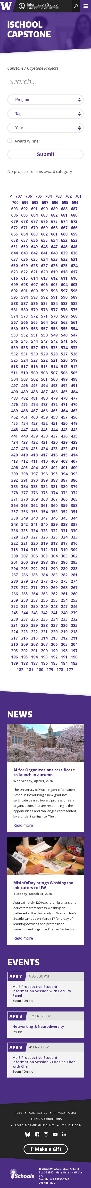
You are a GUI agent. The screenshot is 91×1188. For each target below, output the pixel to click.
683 (45, 214)
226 (65, 625)
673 (75, 221)
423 (55, 448)
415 (65, 454)
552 (25, 334)
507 (55, 372)
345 (65, 517)
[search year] (45, 128)
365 (75, 498)
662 (45, 233)
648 (45, 246)
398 (25, 473)
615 (25, 277)
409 (55, 460)
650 (25, 246)
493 (55, 385)
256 (45, 599)
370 (25, 498)
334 (35, 530)
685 (25, 214)
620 (45, 271)
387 (65, 479)
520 (65, 359)
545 (25, 340)
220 (55, 631)
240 (65, 612)
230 (25, 625)
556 (55, 328)
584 (55, 303)
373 (65, 492)
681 (65, 214)
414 (75, 454)
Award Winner (23, 141)
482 (25, 397)
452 (45, 423)
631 (75, 258)
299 (35, 561)
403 (45, 467)
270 (45, 587)
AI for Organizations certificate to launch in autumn (44, 772)
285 (35, 574)
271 (35, 587)
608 (25, 284)
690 (45, 208)
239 (75, 612)
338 (65, 524)
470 (75, 404)
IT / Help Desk (71, 1125)
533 (75, 347)
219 (65, 631)
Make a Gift (46, 1149)
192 (55, 656)
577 (55, 309)
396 (45, 473)
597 (65, 290)
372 (75, 492)
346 (55, 517)
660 (65, 233)
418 (35, 454)
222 (35, 631)
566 (25, 322)
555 (65, 328)
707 (19, 195)
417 (45, 454)
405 (25, 467)
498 (75, 378)
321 (25, 542)
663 (35, 233)
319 (45, 542)
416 (55, 454)
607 (35, 284)
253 (75, 599)
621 (35, 271)
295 (75, 561)
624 (75, 265)
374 (55, 492)
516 (35, 366)
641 (45, 252)
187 (35, 662)
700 (16, 202)
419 (25, 454)
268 (65, 587)
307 (25, 555)
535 (55, 347)
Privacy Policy (65, 1112)
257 (35, 599)
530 (35, 353)
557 (45, 328)
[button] (76, 6)
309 (75, 549)
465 (55, 410)
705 (39, 195)
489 (25, 391)
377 (25, 492)
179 (50, 669)
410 (45, 460)
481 (35, 397)
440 (25, 435)
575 (75, 309)
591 (55, 296)
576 (65, 309)
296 (65, 561)
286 (25, 574)
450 (65, 423)
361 (45, 505)
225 (75, 625)
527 (65, 353)
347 (45, 517)
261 (65, 593)
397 (35, 473)
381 (55, 486)
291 (45, 568)
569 (65, 315)
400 (75, 467)
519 (75, 359)
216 (25, 637)
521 (55, 359)
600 (35, 290)
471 (65, 404)
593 (35, 296)
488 (35, 391)
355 (35, 511)
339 (55, 524)
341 (35, 524)
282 (65, 574)
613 (45, 277)
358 (75, 505)
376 (35, 492)
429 (65, 441)
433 (25, 441)
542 (55, 340)
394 (65, 473)
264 (35, 593)
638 (75, 252)
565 (35, 322)
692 (25, 208)
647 (55, 246)
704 (49, 195)
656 (35, 239)
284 (45, 574)
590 (65, 296)
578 (45, 309)
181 (30, 669)
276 (55, 580)
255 (55, 599)
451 (55, 423)
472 (55, 404)
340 (45, 524)
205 (65, 643)
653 (65, 239)
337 (75, 524)
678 (25, 221)
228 (45, 625)
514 (55, 366)
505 (75, 372)
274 (75, 580)
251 (25, 606)
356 (25, 511)
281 (75, 574)
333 (45, 530)
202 (25, 650)
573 (25, 315)
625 (65, 265)
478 (65, 397)
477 (75, 397)
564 (45, 322)
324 (65, 536)
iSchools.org (22, 1174)
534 (65, 347)
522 (45, 359)
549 (55, 334)
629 (25, 265)
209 (25, 643)
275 (65, 580)
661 (55, 233)
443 (65, 429)
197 (75, 650)
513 (65, 366)
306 (35, 555)
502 (35, 378)
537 (35, 347)
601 (25, 290)
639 (65, 252)
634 (45, 258)
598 (55, 290)
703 (59, 195)
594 (25, 296)
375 (45, 492)
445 (45, 429)
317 (65, 542)
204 (75, 643)
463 (75, 410)
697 (45, 202)
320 (35, 542)
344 (75, 517)
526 (75, 353)
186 (45, 662)
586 (35, 303)
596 (75, 290)
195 (25, 656)
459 (45, 416)
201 (35, 650)
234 (55, 618)
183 (75, 662)
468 (25, 410)
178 (60, 669)
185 (55, 662)
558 (35, 328)
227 (55, 625)
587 (25, 303)
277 (45, 580)
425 (35, 448)
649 (35, 246)
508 (45, 372)
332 (55, 530)
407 (75, 460)
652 (75, 239)
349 (25, 517)
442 (75, 429)
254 (65, 599)
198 (65, 650)
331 (65, 530)
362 (35, 505)
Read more (23, 825)
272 (25, 587)
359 (65, 505)
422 (65, 448)
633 (55, 258)
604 (65, 284)
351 (75, 511)
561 (75, 322)
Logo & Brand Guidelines (35, 1125)
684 (35, 214)
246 (75, 606)
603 (75, 284)
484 (75, 391)
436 (65, 435)
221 (45, 631)
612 (55, 277)
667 (65, 227)
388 (55, 479)
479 (55, 397)
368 (45, 498)
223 (25, 631)
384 (25, 486)
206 (55, 643)
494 (45, 385)
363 (25, 505)
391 (25, 479)
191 (65, 656)
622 (25, 271)
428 (75, 441)
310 (65, 549)
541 (65, 340)
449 (75, 423)
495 (35, 385)
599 (45, 290)
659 (75, 233)
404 (35, 467)
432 (35, 441)
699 (26, 202)
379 (75, 486)
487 (45, 391)
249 (45, 606)
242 (45, 612)
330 (75, 530)
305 (45, 555)
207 (45, 643)
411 (35, 460)
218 (75, 631)
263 (45, 593)
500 (55, 378)
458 (55, 416)
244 (25, 612)
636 (25, 258)
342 (25, 524)
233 (65, 618)
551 (35, 334)
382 (45, 486)
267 (75, 587)
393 (75, 473)
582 (75, 303)
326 (45, 536)
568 (75, 315)
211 (75, 637)
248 (55, 606)
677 (35, 221)
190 (75, 656)
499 (65, 378)
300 (25, 561)
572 (35, 315)
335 (25, 530)
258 (25, 599)
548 (65, 334)
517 (25, 366)
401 (65, 467)
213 (55, 637)
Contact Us (38, 1112)
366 (65, 498)
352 (65, 511)
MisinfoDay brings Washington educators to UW (43, 885)
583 (65, 303)
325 (55, 536)
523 (35, 359)
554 (75, 328)
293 (25, 568)
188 (25, 662)
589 (75, 296)
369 (35, 498)
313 (35, 549)
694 (75, 202)
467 (35, 410)
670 (35, 227)
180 (40, 669)
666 (75, 227)
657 (25, 239)
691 (35, 208)
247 (65, 606)
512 (75, 366)
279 (25, 580)
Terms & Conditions (46, 1119)
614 (35, 277)
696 (55, 202)
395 (55, 473)
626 (55, 265)
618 (65, 271)
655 (45, 239)
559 (25, 328)
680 (75, 214)
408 (65, 460)
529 (45, 353)
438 (45, 435)
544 (35, 340)
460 (35, 416)
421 (75, 448)
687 (75, 208)
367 (55, 498)
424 (45, 448)
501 (45, 378)
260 (75, 593)
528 (55, 353)
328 (25, 536)
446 (35, 429)
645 (75, 246)
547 (75, 334)
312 (45, 549)
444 (55, 429)
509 (35, 372)
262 (55, 593)
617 (75, 271)
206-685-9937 (47, 1182)
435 (75, 435)
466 (45, 410)
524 (25, 359)
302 (75, 555)
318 (55, 542)
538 (25, 347)
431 (45, 441)
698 (36, 202)
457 (65, 416)
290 (55, 568)
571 (45, 315)
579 (35, 309)
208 (35, 643)
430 (55, 441)
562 (65, 322)
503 (25, 378)
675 (55, 221)
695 (65, 202)
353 (55, 511)
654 (55, 239)
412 (25, 460)
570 (55, 315)
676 (45, 221)
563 (55, 322)
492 (65, 385)
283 (55, 574)
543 (45, 340)
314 (25, 549)
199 (55, 650)
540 (75, 340)
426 (25, 448)
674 (65, 221)
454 (25, 423)
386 (75, 479)
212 (65, 637)
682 (55, 214)
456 (75, 416)
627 (45, 265)
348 (35, 517)
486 (55, 391)
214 (45, 637)
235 (45, 618)
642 (35, 252)
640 (55, 252)
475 (25, 404)
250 (35, 606)
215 (35, 637)
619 (55, 271)
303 (65, 555)
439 (35, 435)
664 (25, 233)
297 (55, 561)
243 (35, 612)
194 (35, 656)
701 (79, 195)
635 (35, 258)
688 (65, 208)
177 (70, 669)
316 (75, 542)
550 (45, 334)
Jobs (19, 1112)
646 (65, 246)
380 (65, 486)
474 (35, 404)
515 (45, 366)
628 (35, 265)
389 (45, 479)
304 (55, 555)
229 (35, 625)
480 (45, 397)
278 (35, 580)
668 (55, 227)
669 (45, 227)
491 (75, 385)
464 (65, 410)
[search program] (45, 99)
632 (65, 258)
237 (25, 618)
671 (25, 227)
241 (55, 612)
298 (45, 561)
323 (75, 536)
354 (45, 511)
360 (55, 505)
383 (35, 486)
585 (45, 303)
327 (35, 536)
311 (55, 549)
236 (35, 618)
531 (25, 353)
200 (45, 650)
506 (65, 372)
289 (65, 568)
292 (35, 568)
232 (75, 618)
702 (69, 195)
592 (45, 296)
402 (55, 467)
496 (25, 385)
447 (25, 429)
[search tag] (45, 114)
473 (45, 404)
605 (55, 284)
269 (55, 587)
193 (45, 656)
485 (65, 391)
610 (75, 277)
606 (45, 284)
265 (25, 593)
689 (55, 208)
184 (65, 662)
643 (25, 252)
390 (35, 479)
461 (25, 416)
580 (25, 309)
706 (29, 195)
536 (45, 347)
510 (25, 372)
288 (75, 568)
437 (55, 435)
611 (65, 277)
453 (35, 423)
